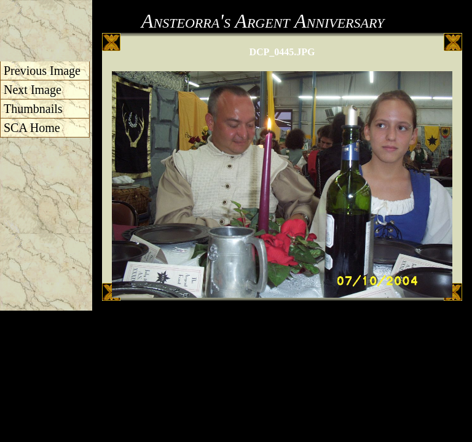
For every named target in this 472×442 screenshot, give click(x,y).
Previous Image (42, 70)
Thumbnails (33, 108)
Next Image (32, 89)
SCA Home (32, 127)
